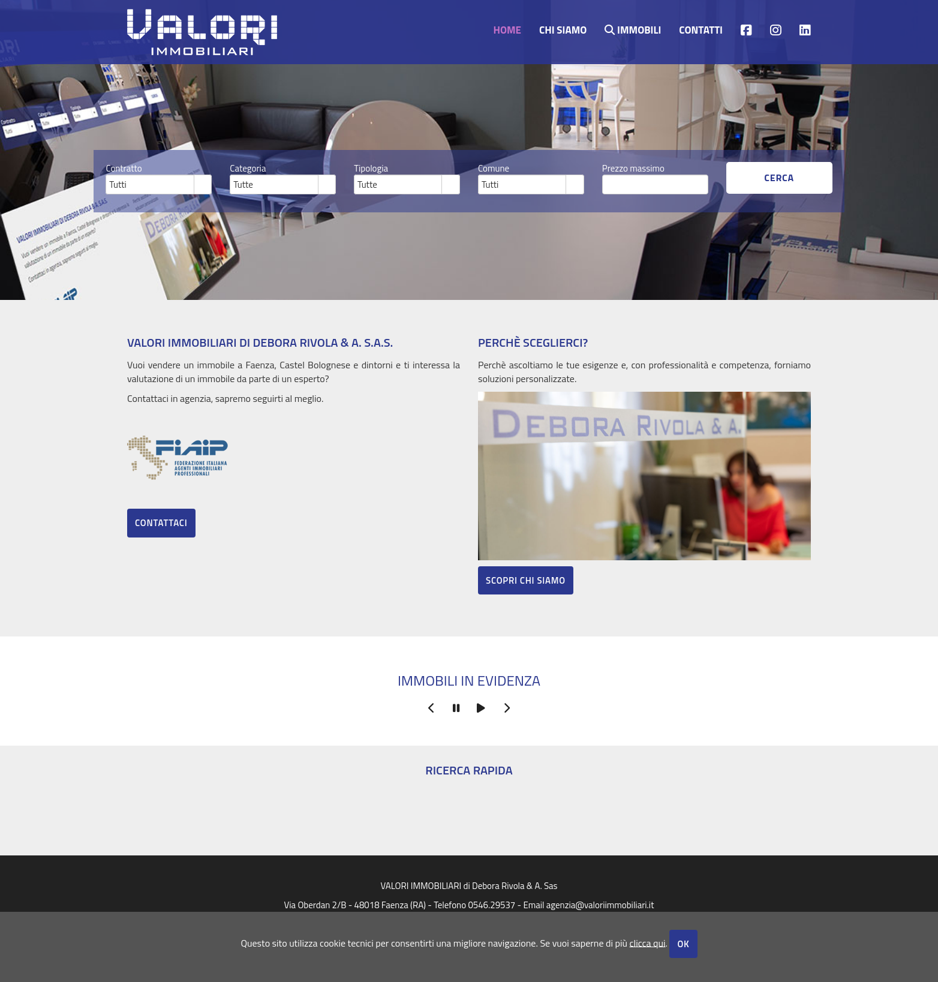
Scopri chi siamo (526, 580)
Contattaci (161, 523)
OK (683, 944)
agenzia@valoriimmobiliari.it (600, 905)
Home (507, 29)
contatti (701, 29)
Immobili (633, 29)
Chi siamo (563, 29)
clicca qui (647, 942)
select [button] (203, 185)
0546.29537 (491, 905)
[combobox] (150, 184)
